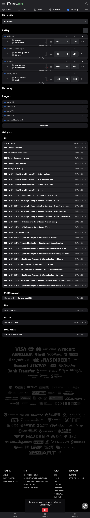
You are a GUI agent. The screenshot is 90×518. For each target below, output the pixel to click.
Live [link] (55, 475)
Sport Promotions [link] (9, 478)
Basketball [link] (58, 484)
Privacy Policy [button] (29, 484)
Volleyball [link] (58, 494)
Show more (45, 126)
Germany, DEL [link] (10, 61)
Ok (45, 510)
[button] (45, 36)
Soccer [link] (56, 478)
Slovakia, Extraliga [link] (12, 74)
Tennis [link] (56, 481)
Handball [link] (57, 497)
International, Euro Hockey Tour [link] (16, 120)
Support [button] (72, 475)
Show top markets (45, 45)
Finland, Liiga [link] (10, 115)
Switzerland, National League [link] (15, 49)
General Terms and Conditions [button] (35, 481)
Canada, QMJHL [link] (11, 106)
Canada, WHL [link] (10, 111)
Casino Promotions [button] (10, 481)
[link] (15, 3)
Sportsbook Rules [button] (30, 475)
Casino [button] (5, 475)
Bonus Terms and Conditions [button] (35, 478)
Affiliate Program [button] (76, 478)
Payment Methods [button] (30, 488)
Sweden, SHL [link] (10, 36)
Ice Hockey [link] (58, 488)
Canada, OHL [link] (10, 102)
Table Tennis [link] (59, 491)
